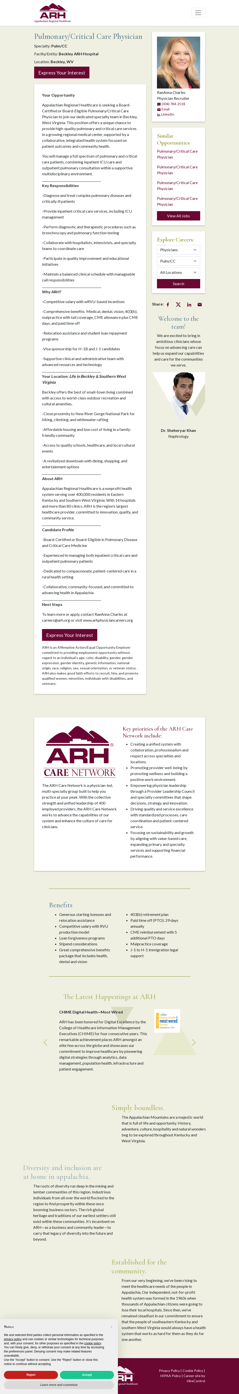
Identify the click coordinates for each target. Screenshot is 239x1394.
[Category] (178, 249)
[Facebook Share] (167, 304)
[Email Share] (199, 304)
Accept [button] (87, 1375)
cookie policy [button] (92, 1343)
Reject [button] (31, 1375)
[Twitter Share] (178, 304)
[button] (111, 1327)
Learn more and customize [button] (59, 1385)
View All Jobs (178, 215)
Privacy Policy (169, 1370)
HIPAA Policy (170, 1376)
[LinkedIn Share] (189, 304)
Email (163, 109)
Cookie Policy (193, 1370)
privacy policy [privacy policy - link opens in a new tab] (13, 1339)
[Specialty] (178, 261)
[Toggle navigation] (198, 13)
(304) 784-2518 (171, 104)
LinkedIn (165, 114)
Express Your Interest (61, 72)
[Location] (178, 272)
